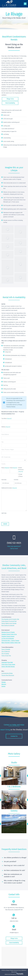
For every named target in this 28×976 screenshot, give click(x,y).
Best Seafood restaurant (7, 625)
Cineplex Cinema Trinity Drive (9, 634)
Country (3, 464)
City (2, 442)
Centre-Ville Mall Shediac (8, 666)
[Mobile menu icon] (25, 3)
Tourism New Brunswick (7, 675)
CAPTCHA (3, 513)
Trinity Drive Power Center (8, 664)
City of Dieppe (5, 653)
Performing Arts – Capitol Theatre (10, 640)
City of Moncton (5, 651)
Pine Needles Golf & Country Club (10, 619)
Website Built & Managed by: (14, 974)
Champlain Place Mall (7, 662)
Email (13, 468)
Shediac (3, 682)
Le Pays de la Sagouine (7, 638)
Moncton (3, 684)
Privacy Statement (22, 970)
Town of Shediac (5, 649)
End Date (16, 479)
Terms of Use (14, 972)
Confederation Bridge (7, 673)
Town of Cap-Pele (6, 655)
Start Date (3, 479)
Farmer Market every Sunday (8, 623)
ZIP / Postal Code (5, 457)
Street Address (5, 434)
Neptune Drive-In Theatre (8, 632)
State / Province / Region (7, 449)
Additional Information (9, 488)
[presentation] (12, 518)
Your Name (6, 419)
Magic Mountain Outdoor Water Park (10, 642)
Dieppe (3, 686)
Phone (5, 468)
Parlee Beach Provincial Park (9, 621)
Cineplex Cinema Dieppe (7, 636)
